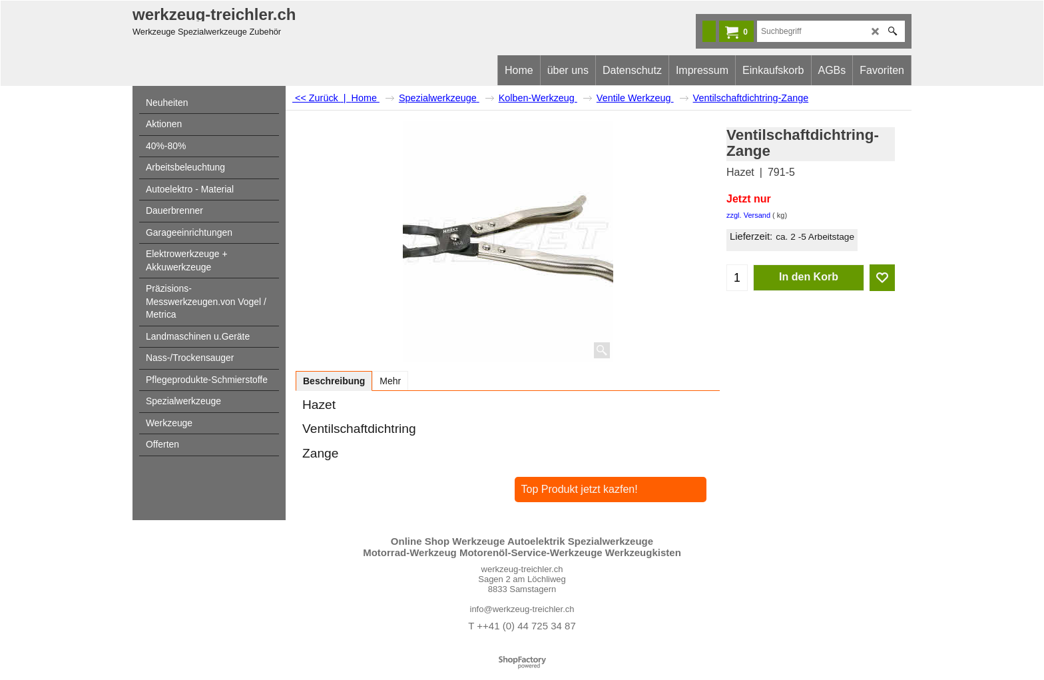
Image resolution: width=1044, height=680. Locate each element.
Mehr (390, 381)
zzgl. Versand (748, 215)
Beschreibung (334, 381)
